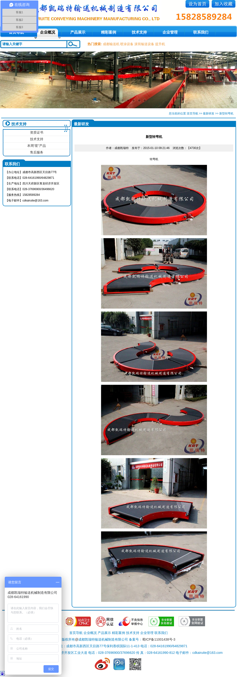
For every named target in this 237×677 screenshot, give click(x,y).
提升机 (160, 44)
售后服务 (36, 152)
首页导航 (192, 113)
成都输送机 (111, 44)
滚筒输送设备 (144, 44)
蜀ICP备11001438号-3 (158, 639)
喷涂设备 (126, 44)
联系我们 (200, 32)
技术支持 (139, 32)
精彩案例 (108, 32)
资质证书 (36, 132)
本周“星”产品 (36, 146)
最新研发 (208, 113)
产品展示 (77, 32)
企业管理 (170, 32)
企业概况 (47, 32)
